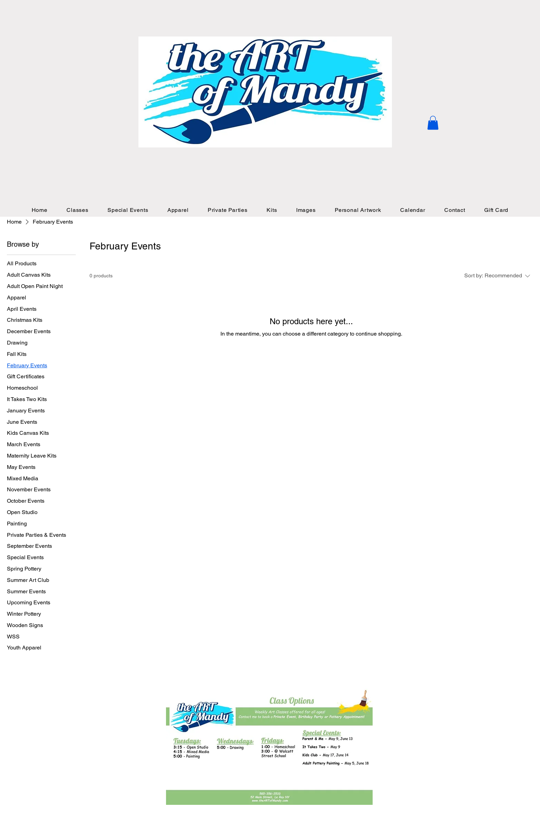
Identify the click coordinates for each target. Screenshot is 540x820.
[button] (433, 123)
